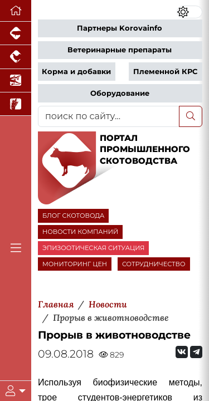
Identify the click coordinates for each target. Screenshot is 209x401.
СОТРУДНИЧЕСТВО (154, 264)
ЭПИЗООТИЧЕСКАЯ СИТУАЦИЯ (93, 248)
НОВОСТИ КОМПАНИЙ (80, 232)
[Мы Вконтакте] (182, 352)
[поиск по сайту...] (108, 116)
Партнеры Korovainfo (119, 28)
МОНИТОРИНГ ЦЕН (74, 264)
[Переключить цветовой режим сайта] (189, 12)
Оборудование (119, 93)
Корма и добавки (76, 71)
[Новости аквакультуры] (15, 80)
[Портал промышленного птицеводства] (15, 57)
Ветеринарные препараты (119, 50)
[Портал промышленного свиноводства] (15, 33)
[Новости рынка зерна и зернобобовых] (15, 104)
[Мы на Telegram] (196, 352)
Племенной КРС (165, 71)
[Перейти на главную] (15, 11)
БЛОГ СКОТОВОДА (73, 215)
